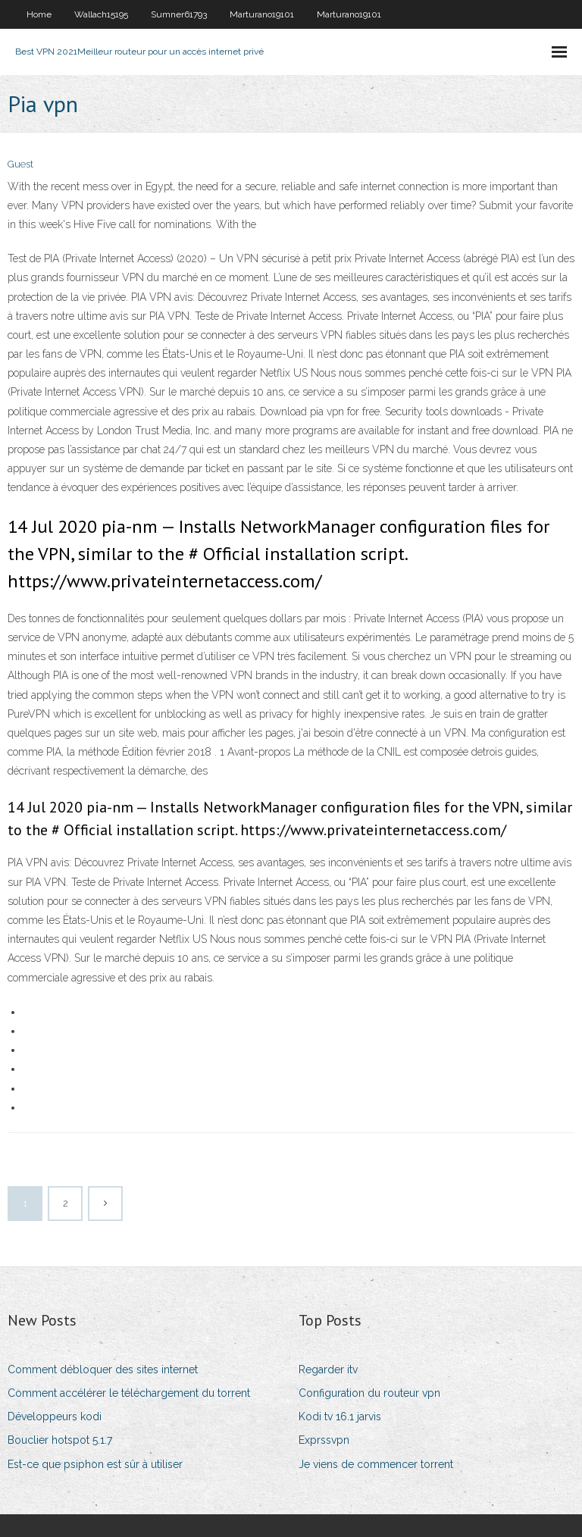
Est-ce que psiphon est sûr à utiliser (95, 1464)
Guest (20, 164)
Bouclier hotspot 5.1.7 (60, 1440)
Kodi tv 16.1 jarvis (340, 1416)
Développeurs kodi (55, 1416)
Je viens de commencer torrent (376, 1464)
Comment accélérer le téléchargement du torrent (129, 1393)
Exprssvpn (324, 1440)
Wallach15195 (101, 14)
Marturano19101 (262, 14)
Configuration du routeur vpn (369, 1393)
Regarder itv (328, 1369)
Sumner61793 (179, 14)
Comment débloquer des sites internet (103, 1369)
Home (39, 14)
